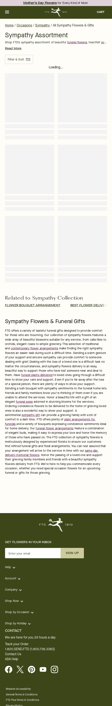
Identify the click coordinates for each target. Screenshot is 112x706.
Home (9, 25)
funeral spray (24, 402)
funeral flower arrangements (54, 428)
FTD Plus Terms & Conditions (22, 700)
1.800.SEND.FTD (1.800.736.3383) (30, 649)
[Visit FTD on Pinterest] (33, 670)
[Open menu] (7, 12)
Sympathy (42, 25)
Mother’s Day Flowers (40, 3)
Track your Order (17, 644)
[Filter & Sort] (19, 59)
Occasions (24, 25)
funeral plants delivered (37, 375)
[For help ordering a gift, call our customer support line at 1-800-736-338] (56, 12)
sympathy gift (31, 415)
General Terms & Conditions (21, 694)
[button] (7, 12)
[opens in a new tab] (44, 670)
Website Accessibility (18, 689)
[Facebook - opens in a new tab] (10, 670)
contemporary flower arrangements (34, 348)
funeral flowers (77, 42)
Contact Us (13, 654)
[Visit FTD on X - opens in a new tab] (21, 670)
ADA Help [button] (11, 659)
